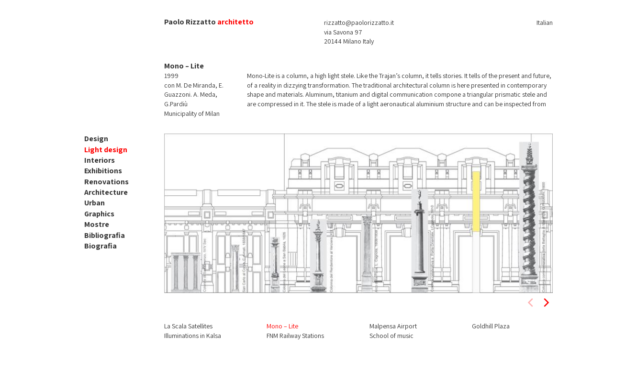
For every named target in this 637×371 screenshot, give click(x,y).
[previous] (531, 302)
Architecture (106, 192)
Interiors (99, 160)
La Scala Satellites (188, 326)
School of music (391, 335)
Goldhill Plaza (491, 326)
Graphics (99, 214)
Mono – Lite (282, 326)
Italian (544, 22)
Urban (94, 203)
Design (96, 139)
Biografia (100, 246)
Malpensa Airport (393, 326)
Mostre (96, 224)
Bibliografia (104, 235)
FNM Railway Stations (295, 335)
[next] (545, 302)
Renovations (106, 182)
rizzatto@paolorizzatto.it (359, 22)
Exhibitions (103, 171)
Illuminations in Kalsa (192, 335)
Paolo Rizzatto (190, 22)
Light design (105, 150)
